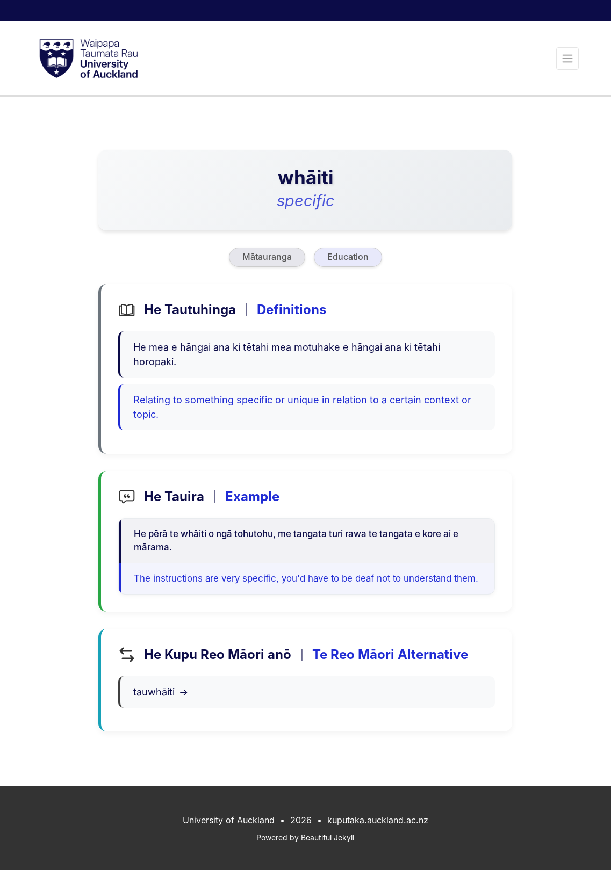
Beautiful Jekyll (327, 837)
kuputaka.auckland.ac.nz (377, 820)
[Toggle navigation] (567, 58)
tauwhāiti (160, 692)
